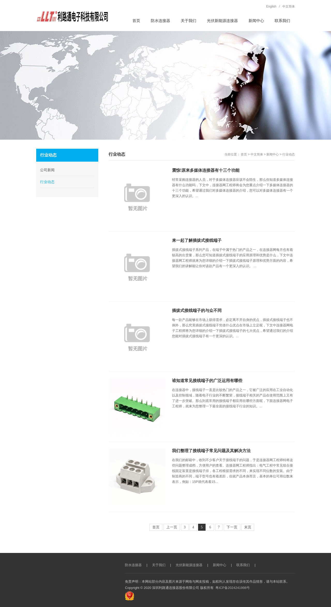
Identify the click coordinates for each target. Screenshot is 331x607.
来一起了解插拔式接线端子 (197, 240)
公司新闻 (47, 170)
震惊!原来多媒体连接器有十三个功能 (205, 170)
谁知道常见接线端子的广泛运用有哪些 (207, 380)
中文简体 (257, 154)
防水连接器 (133, 565)
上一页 (171, 527)
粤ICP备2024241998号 (232, 588)
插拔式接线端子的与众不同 (197, 310)
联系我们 (243, 565)
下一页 (232, 527)
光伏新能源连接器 (189, 565)
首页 (244, 154)
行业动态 (288, 154)
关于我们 (159, 565)
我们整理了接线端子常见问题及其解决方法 (211, 450)
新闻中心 (272, 154)
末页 (247, 527)
